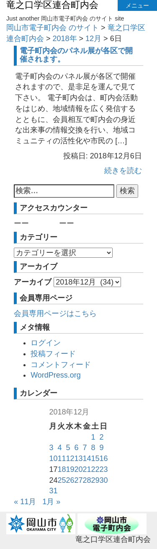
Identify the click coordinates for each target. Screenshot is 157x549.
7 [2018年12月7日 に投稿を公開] (85, 447)
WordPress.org (56, 375)
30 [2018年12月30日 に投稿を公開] (104, 480)
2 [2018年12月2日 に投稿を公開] (102, 437)
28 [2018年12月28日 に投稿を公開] (87, 480)
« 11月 (25, 501)
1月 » (51, 501)
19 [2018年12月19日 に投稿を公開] (70, 469)
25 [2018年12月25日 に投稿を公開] (61, 480)
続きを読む (123, 170)
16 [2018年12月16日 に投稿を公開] (104, 458)
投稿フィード (53, 354)
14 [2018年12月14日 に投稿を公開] (87, 458)
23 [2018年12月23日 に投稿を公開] (104, 469)
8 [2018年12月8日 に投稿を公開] (93, 447)
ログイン (46, 343)
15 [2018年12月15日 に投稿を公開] (95, 458)
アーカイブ (32, 282)
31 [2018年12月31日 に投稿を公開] (53, 491)
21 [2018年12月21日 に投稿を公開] (87, 469)
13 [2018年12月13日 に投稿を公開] (78, 458)
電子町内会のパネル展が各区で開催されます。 (76, 55)
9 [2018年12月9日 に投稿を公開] (102, 447)
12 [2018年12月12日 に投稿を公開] (70, 458)
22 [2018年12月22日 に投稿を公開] (95, 469)
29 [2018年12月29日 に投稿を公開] (95, 480)
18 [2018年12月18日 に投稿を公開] (61, 469)
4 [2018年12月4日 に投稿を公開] (59, 447)
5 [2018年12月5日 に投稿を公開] (68, 447)
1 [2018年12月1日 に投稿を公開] (93, 437)
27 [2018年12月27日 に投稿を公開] (78, 480)
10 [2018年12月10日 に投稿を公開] (53, 458)
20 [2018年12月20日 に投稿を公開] (78, 469)
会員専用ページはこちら (55, 313)
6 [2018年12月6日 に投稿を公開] (76, 447)
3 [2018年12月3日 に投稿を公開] (51, 447)
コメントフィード (61, 364)
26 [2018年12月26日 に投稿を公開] (70, 480)
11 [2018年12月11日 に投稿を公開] (61, 458)
